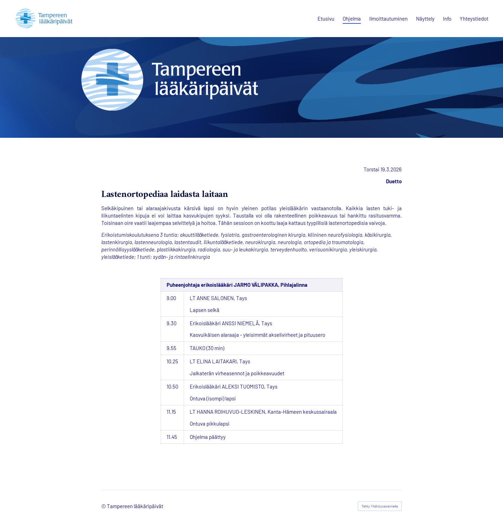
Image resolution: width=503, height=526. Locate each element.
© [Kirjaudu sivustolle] (104, 506)
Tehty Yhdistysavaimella (380, 506)
